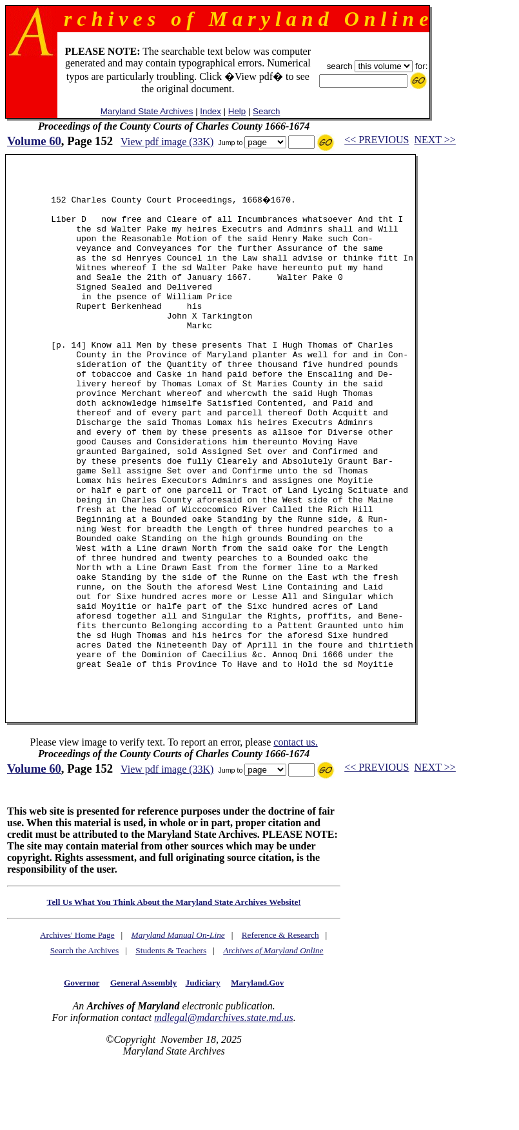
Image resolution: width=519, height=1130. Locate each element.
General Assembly (143, 1085)
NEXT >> (434, 139)
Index (210, 111)
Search (266, 111)
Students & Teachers (170, 1053)
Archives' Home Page (77, 1037)
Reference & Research (280, 1037)
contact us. (295, 844)
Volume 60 (34, 141)
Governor (81, 1085)
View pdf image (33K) (167, 141)
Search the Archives (84, 1053)
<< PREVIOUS (376, 139)
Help (237, 111)
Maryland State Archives (147, 111)
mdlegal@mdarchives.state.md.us (223, 1120)
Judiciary (203, 1085)
